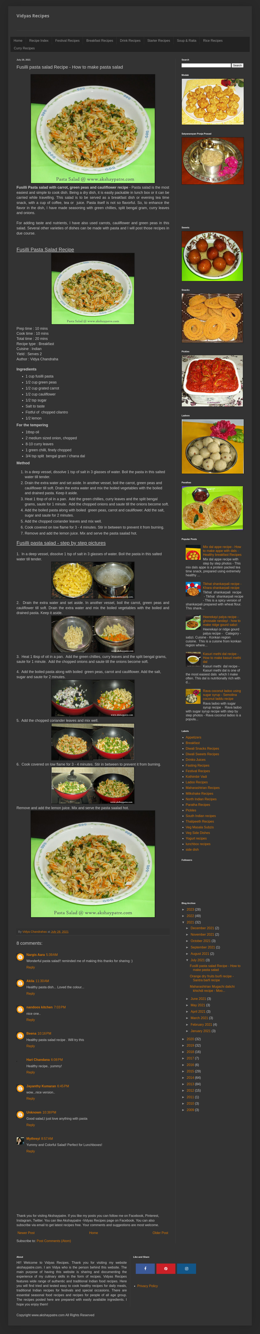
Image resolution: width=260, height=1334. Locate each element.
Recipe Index (38, 40)
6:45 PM (63, 1086)
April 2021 (199, 1011)
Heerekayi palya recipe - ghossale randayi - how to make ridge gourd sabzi (221, 621)
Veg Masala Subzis (200, 827)
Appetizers (193, 737)
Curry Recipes (24, 48)
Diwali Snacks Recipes (202, 748)
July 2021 (198, 960)
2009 (191, 1110)
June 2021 (199, 998)
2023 (191, 909)
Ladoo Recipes (197, 782)
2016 (191, 1065)
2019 (191, 1045)
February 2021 (202, 1024)
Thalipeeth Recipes (200, 821)
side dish (192, 849)
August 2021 (200, 953)
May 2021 (198, 1005)
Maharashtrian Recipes (203, 788)
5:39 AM (52, 954)
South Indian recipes (201, 816)
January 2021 (201, 1031)
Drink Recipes (130, 40)
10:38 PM (49, 1112)
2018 (191, 1052)
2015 (191, 1071)
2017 (191, 1058)
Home (18, 40)
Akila (30, 981)
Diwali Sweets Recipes (202, 754)
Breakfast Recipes (99, 40)
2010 (191, 1103)
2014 (191, 1077)
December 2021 (203, 928)
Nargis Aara (35, 954)
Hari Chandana (38, 1059)
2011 (191, 1097)
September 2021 (203, 947)
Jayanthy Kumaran (41, 1086)
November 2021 (203, 934)
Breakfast (193, 743)
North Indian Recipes (201, 799)
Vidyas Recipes (33, 16)
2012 (191, 1090)
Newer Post (26, 1233)
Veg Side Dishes (198, 833)
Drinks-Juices (196, 759)
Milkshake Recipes (199, 793)
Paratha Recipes (198, 804)
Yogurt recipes (196, 838)
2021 (191, 922)
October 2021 (201, 941)
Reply (30, 967)
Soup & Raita (186, 40)
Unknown (33, 1112)
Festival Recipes (67, 40)
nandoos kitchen (39, 1007)
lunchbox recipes (198, 844)
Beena (31, 1033)
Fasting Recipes (197, 765)
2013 (191, 1084)
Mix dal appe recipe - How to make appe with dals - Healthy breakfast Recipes (222, 550)
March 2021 (200, 1018)
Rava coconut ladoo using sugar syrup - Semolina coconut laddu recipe (222, 694)
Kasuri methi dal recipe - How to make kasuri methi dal (222, 657)
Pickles (191, 810)
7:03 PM (60, 1007)
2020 (191, 1039)
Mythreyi (33, 1138)
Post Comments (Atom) (54, 1241)
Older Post (160, 1233)
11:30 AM (42, 981)
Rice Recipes (212, 40)
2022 (191, 916)
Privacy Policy (147, 1286)
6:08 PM (57, 1059)
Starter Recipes (158, 40)
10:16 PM (44, 1033)
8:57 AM (47, 1138)
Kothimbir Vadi (196, 776)
